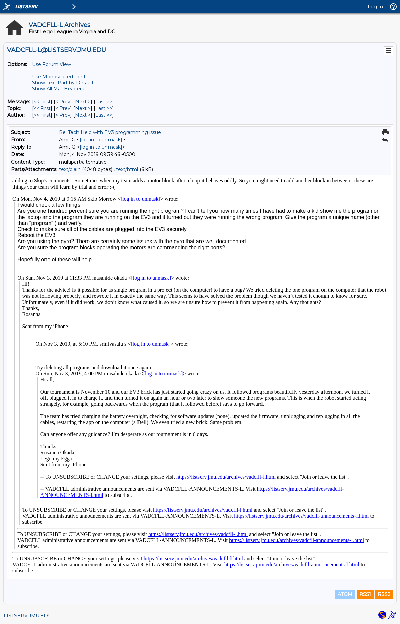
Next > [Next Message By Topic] (83, 108)
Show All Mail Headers (58, 89)
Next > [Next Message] (83, 101)
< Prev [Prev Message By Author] (62, 115)
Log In (375, 7)
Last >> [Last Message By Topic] (103, 108)
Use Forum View (51, 64)
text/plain (70, 169)
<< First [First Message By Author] (42, 115)
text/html (127, 169)
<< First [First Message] (42, 101)
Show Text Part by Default (63, 83)
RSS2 (384, 594)
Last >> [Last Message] (103, 101)
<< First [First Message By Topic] (42, 108)
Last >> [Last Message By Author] (103, 115)
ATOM (345, 594)
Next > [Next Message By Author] (83, 115)
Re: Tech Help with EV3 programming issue (110, 132)
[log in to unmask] (101, 140)
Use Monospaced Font (59, 77)
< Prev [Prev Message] (62, 101)
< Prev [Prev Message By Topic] (62, 108)
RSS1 (365, 594)
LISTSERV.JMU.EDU (28, 616)
